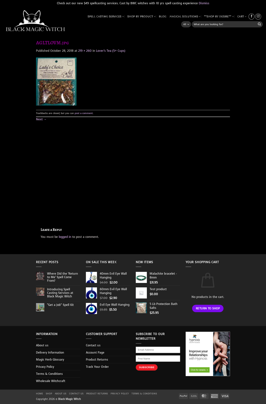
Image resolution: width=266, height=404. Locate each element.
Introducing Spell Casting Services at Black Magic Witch (60, 293)
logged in (65, 237)
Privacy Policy (45, 367)
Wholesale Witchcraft (50, 381)
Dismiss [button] (204, 3)
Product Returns (97, 359)
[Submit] (259, 24)
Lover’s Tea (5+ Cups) (110, 51)
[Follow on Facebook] (251, 16)
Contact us (93, 345)
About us (42, 345)
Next (41, 119)
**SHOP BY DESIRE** (219, 16)
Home (39, 393)
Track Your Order (97, 367)
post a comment (84, 113)
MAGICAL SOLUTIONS (185, 16)
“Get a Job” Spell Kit (60, 305)
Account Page (95, 352)
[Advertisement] (133, 170)
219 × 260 (85, 51)
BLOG (162, 16)
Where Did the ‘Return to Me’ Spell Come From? (62, 277)
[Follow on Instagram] (258, 16)
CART (242, 16)
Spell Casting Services (106, 16)
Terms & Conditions (49, 374)
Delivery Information (50, 352)
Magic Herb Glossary (50, 359)
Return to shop (208, 308)
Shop (49, 393)
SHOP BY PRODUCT (141, 16)
